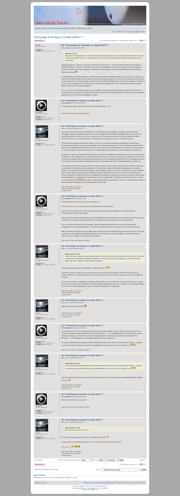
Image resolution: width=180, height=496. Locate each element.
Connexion (141, 31)
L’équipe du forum (88, 482)
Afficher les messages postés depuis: (75, 460)
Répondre (40, 40)
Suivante (142, 460)
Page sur (133, 40)
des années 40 (126, 77)
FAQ (116, 31)
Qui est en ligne (40, 475)
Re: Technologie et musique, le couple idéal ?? (85, 45)
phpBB (82, 486)
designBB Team (81, 488)
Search (122, 31)
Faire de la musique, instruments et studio (62, 28)
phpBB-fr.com (94, 489)
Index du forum (42, 28)
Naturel (66, 128)
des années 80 (109, 79)
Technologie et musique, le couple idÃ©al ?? (58, 37)
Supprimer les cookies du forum (105, 482)
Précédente (38, 460)
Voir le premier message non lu (109, 40)
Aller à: (99, 469)
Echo (106, 488)
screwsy (66, 48)
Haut (144, 96)
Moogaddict (68, 103)
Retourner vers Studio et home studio (46, 469)
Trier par (100, 460)
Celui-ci (103, 65)
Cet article (65, 65)
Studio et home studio (84, 28)
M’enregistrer (132, 31)
